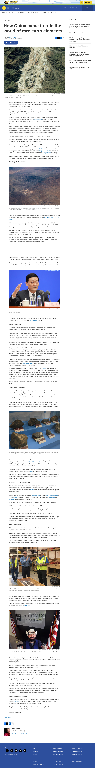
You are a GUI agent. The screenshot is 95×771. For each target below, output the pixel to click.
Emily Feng (12, 39)
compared (44, 371)
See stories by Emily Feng (19, 736)
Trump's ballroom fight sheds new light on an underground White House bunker (80, 29)
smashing (11, 501)
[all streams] (87, 10)
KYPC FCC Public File (58, 760)
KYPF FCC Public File (58, 763)
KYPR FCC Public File (77, 754)
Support (21, 15)
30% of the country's (34, 464)
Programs (12, 15)
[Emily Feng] (7, 734)
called (32, 492)
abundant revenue (28, 365)
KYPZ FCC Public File (77, 763)
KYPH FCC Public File (58, 767)
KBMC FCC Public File (58, 750)
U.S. (40, 151)
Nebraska (27, 608)
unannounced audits (52, 497)
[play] (4, 10)
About (34, 760)
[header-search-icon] (81, 3)
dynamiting (51, 499)
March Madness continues (77, 35)
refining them (38, 122)
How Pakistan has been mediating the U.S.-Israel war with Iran (80, 64)
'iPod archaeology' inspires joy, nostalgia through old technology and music (79, 42)
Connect (44, 15)
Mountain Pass (48, 220)
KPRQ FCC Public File (58, 754)
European (48, 151)
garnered (16, 704)
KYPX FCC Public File (77, 760)
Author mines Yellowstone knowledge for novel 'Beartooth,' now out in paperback (79, 56)
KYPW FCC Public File (77, 757)
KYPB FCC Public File (58, 757)
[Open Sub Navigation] (6, 15)
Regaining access (44, 153)
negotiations (47, 155)
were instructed (35, 497)
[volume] (8, 10)
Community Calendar (33, 15)
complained (33, 323)
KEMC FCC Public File (38, 767)
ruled (31, 474)
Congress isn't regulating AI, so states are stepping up (79, 70)
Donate (89, 4)
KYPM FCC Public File (77, 750)
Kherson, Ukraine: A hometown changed (79, 49)
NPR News (7, 22)
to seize (15, 499)
